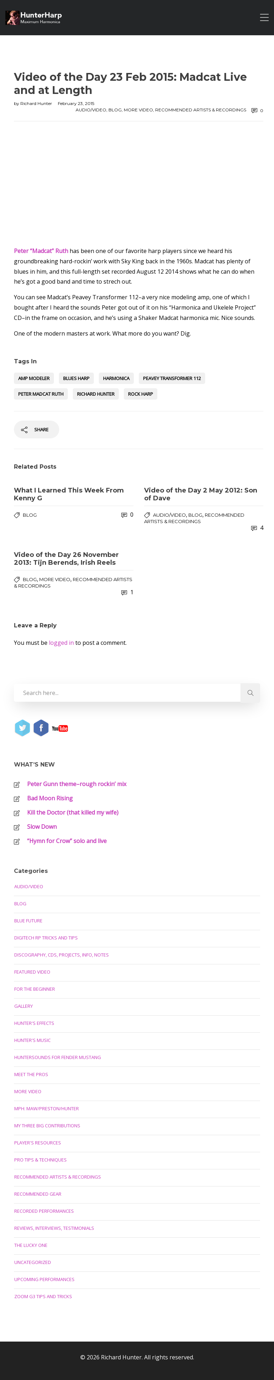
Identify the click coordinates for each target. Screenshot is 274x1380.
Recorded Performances (44, 1211)
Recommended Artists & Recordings (200, 109)
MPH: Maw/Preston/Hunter (46, 1108)
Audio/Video (91, 109)
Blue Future (28, 920)
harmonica (116, 378)
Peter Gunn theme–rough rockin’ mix (76, 784)
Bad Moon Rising (50, 798)
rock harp (140, 394)
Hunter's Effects (34, 1023)
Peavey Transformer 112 (172, 378)
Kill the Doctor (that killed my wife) (72, 812)
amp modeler (34, 378)
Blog (115, 109)
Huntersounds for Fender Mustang (57, 1057)
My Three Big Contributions (47, 1125)
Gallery (23, 1006)
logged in (61, 643)
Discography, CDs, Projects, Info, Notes (61, 955)
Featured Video (32, 972)
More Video (138, 109)
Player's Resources (37, 1142)
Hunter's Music (32, 1040)
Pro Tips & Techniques (40, 1160)
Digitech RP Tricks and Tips (46, 937)
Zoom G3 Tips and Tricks (43, 1296)
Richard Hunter (36, 103)
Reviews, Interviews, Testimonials (54, 1228)
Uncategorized (32, 1262)
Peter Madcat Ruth (41, 394)
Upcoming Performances (44, 1279)
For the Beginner (34, 989)
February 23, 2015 (76, 103)
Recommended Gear (37, 1194)
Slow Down (42, 826)
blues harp (76, 378)
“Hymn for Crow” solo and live (67, 841)
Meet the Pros (31, 1074)
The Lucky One (30, 1245)
